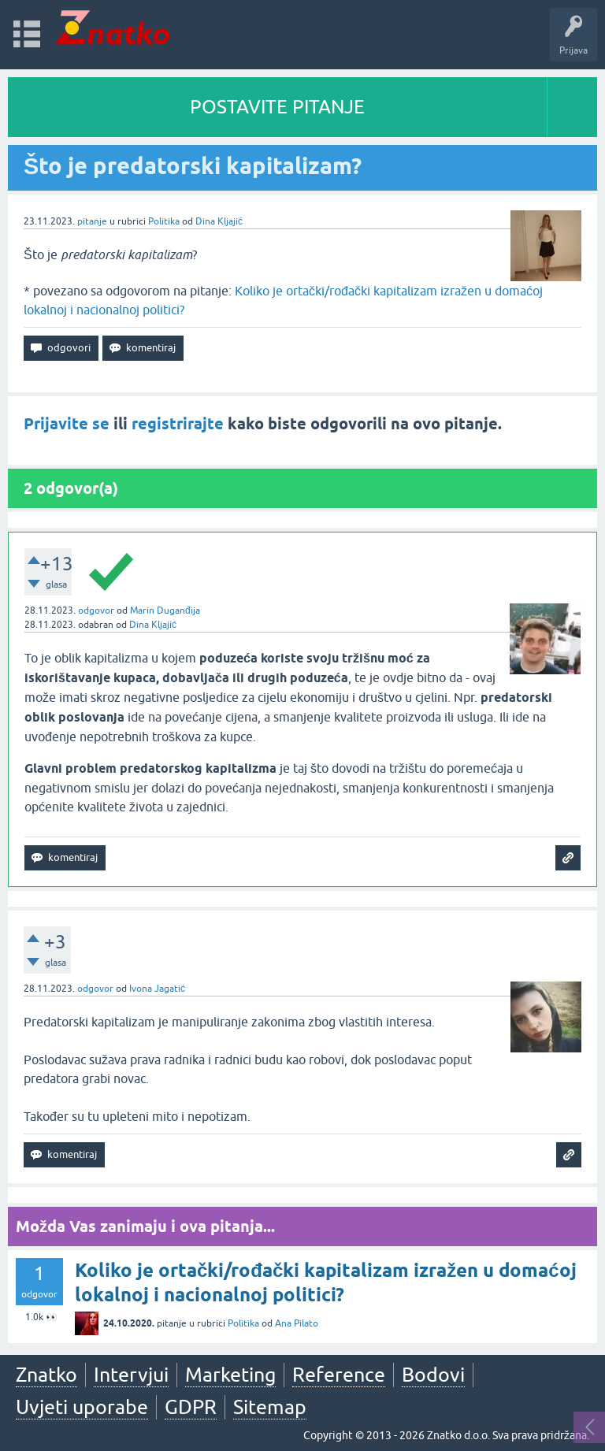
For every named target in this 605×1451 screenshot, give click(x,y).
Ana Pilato (296, 1323)
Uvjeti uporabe (82, 1407)
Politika (164, 221)
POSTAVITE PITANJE (277, 106)
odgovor (96, 610)
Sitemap (269, 1407)
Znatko (46, 1375)
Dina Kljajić (219, 221)
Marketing (230, 1375)
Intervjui (131, 1375)
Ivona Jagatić (157, 988)
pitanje (92, 221)
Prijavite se (66, 423)
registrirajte (178, 423)
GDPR (191, 1407)
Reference (338, 1375)
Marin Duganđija (165, 610)
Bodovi (433, 1375)
